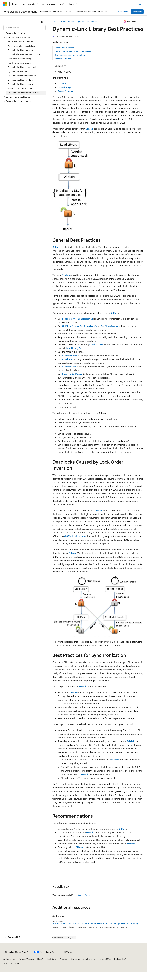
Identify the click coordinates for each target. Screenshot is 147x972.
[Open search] (133, 3)
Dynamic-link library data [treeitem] (19, 71)
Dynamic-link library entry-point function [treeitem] (26, 54)
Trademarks (119, 959)
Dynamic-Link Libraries (87, 21)
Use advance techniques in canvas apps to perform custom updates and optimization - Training (95, 923)
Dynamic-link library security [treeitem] (20, 84)
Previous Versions (26, 959)
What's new (122, 11)
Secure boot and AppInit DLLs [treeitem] (21, 88)
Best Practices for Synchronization (70, 55)
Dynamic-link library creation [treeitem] (20, 50)
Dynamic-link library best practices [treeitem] (23, 92)
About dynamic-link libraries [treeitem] (20, 41)
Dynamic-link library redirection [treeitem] (22, 75)
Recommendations (63, 58)
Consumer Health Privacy (82, 959)
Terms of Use (105, 959)
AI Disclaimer (9, 959)
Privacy (63, 959)
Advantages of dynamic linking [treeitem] (21, 45)
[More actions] (141, 21)
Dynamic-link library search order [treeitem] (22, 67)
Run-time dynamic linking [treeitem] (19, 63)
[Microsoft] (5, 4)
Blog (39, 959)
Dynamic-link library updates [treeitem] (20, 79)
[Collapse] (42, 21)
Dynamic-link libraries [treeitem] (15, 33)
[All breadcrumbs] (54, 21)
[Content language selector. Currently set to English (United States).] (16, 952)
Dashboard (137, 11)
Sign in (141, 3)
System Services (67, 21)
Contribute (51, 959)
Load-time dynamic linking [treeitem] (19, 58)
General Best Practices (64, 47)
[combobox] (24, 27)
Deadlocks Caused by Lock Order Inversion (74, 51)
